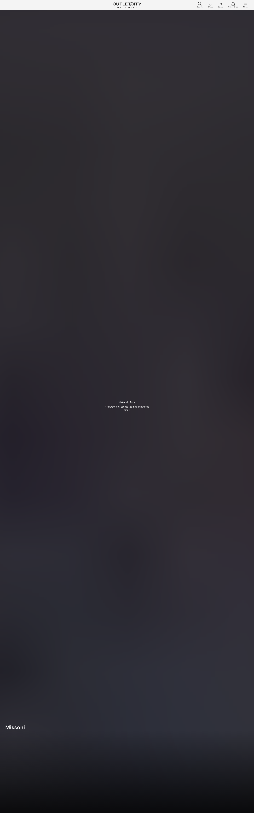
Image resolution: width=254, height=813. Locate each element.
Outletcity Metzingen (127, 5)
